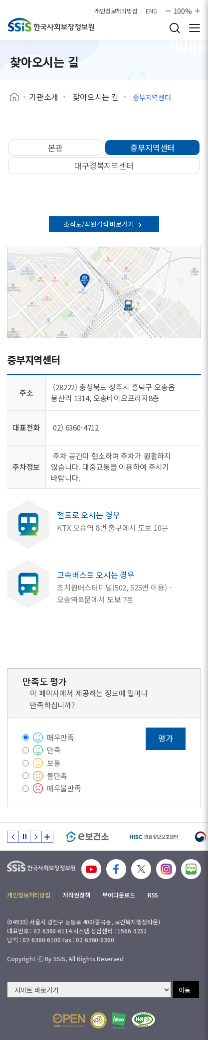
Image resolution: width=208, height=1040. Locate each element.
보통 (54, 762)
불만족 (57, 775)
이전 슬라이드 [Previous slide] (13, 837)
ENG (152, 11)
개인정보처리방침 (116, 11)
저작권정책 (76, 895)
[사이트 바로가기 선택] (89, 990)
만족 (54, 749)
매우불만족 (64, 788)
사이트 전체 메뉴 (194, 27)
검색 (174, 27)
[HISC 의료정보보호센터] (153, 837)
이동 (185, 990)
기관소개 (43, 97)
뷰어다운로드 (118, 895)
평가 (165, 738)
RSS (153, 895)
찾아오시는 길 (95, 97)
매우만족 (60, 737)
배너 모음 (47, 837)
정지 (24, 837)
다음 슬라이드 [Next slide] (36, 837)
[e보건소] (87, 837)
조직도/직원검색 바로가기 (104, 224)
